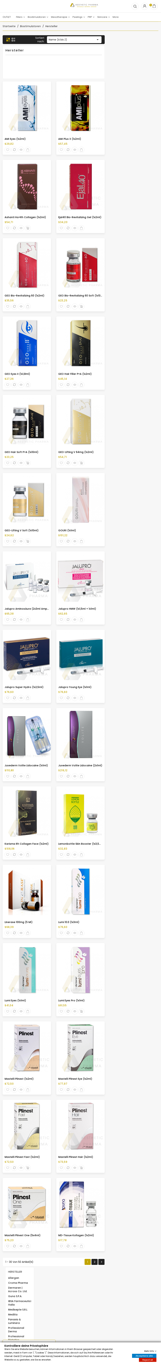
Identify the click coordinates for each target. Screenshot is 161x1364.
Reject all (147, 1359)
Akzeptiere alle (144, 1355)
